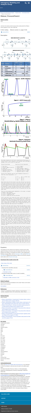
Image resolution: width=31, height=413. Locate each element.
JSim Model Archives (25, 12)
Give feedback (3, 286)
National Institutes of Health (6, 408)
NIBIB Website (4, 406)
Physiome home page (13, 256)
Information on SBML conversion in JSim (11, 277)
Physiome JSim (18, 12)
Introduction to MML (19, 253)
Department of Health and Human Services (9, 411)
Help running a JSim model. (6, 263)
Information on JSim (7, 271)
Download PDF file (5, 32)
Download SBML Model (9, 275)
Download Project (5, 265)
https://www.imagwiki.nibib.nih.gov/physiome (14, 364)
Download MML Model (8, 269)
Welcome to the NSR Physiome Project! (7, 12)
